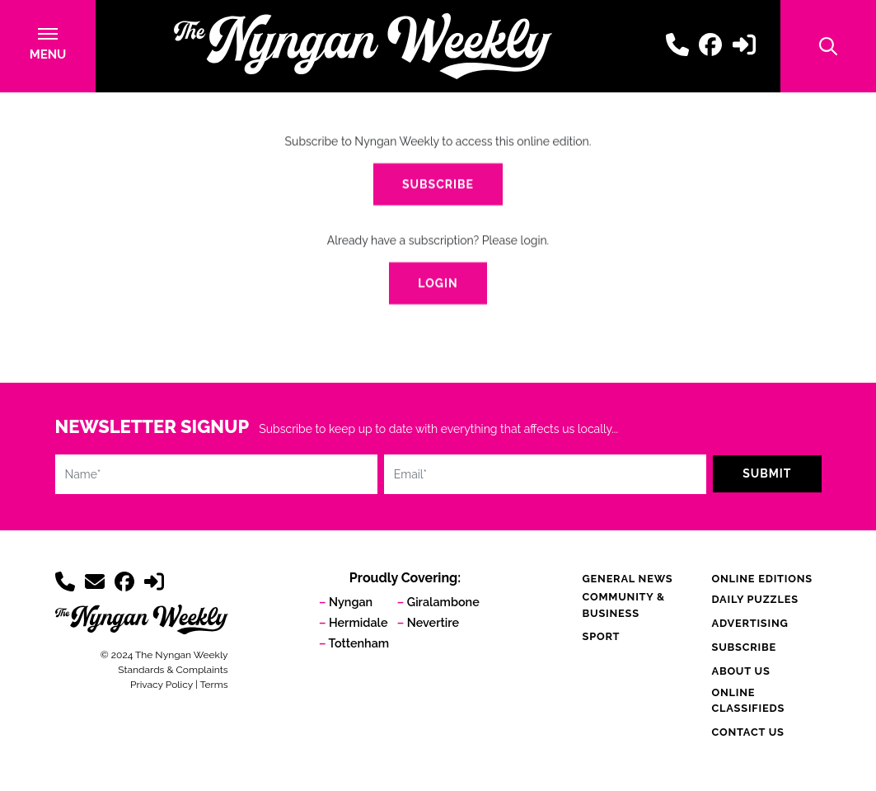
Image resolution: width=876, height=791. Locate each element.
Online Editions (761, 578)
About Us (740, 671)
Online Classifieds (748, 700)
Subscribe (438, 184)
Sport (602, 636)
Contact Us (747, 732)
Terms (213, 684)
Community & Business (624, 605)
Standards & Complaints (172, 670)
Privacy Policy (161, 684)
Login (437, 283)
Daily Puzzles (754, 599)
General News (628, 578)
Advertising (749, 623)
